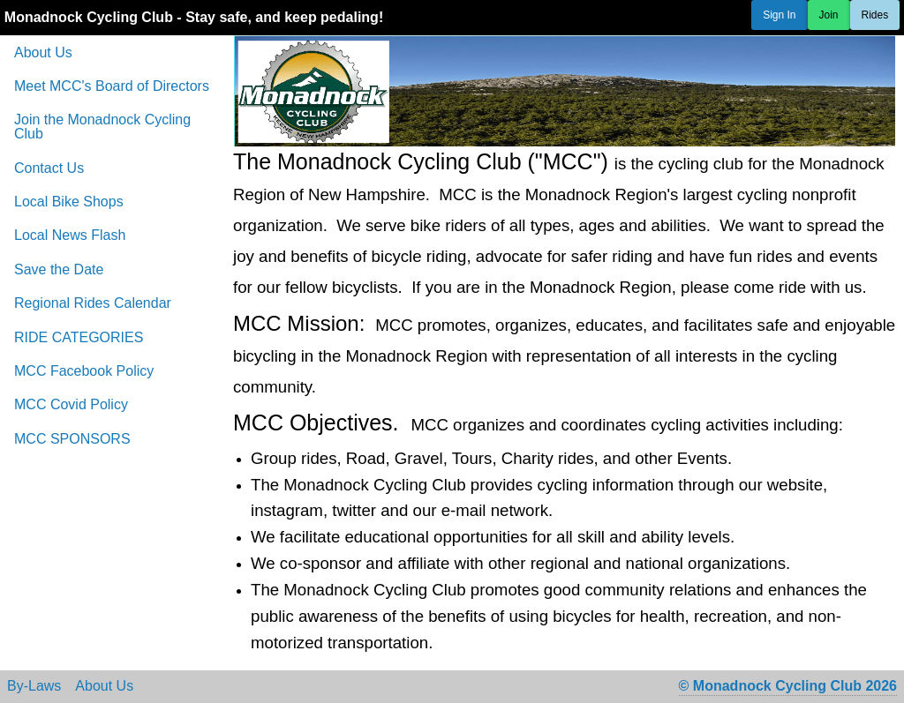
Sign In (779, 15)
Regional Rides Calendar (92, 302)
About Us (43, 52)
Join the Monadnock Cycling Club (102, 126)
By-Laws (34, 686)
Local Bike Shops (69, 201)
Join (829, 15)
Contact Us (49, 168)
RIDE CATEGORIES (78, 337)
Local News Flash (69, 235)
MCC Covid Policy (71, 404)
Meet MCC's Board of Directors (111, 86)
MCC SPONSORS (72, 438)
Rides (875, 15)
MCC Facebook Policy (84, 370)
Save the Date (58, 269)
